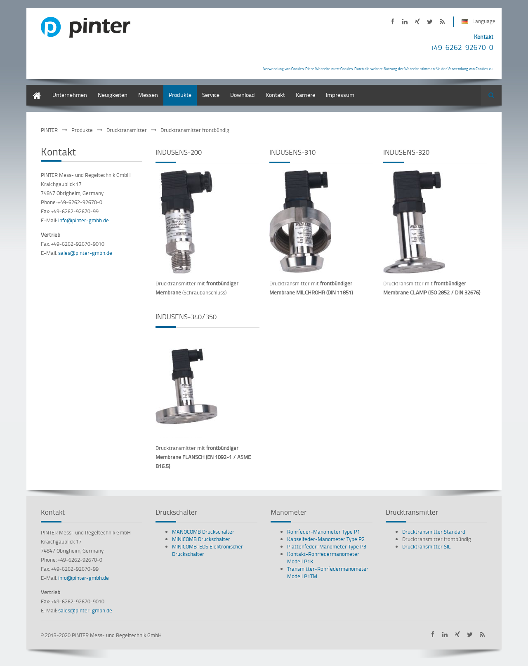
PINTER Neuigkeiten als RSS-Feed (442, 21)
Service (210, 95)
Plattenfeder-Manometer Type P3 (326, 546)
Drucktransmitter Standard (433, 531)
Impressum (340, 95)
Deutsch (36, 89)
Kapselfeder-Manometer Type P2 (326, 539)
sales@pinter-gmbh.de (85, 253)
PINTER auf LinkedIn (405, 21)
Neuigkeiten (112, 95)
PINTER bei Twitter (429, 21)
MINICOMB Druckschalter (201, 539)
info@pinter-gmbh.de (83, 220)
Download (242, 95)
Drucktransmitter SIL (426, 546)
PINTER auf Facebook (392, 21)
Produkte (180, 95)
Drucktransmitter (126, 130)
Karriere (305, 95)
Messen (148, 95)
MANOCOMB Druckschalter (203, 531)
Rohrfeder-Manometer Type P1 (323, 531)
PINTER (49, 130)
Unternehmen (69, 95)
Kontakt (275, 95)
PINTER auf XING (417, 21)
